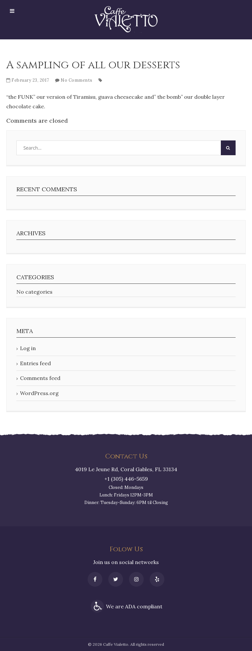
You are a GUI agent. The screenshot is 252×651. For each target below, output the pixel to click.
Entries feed (35, 363)
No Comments (77, 80)
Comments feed (40, 378)
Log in (28, 348)
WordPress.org (39, 393)
